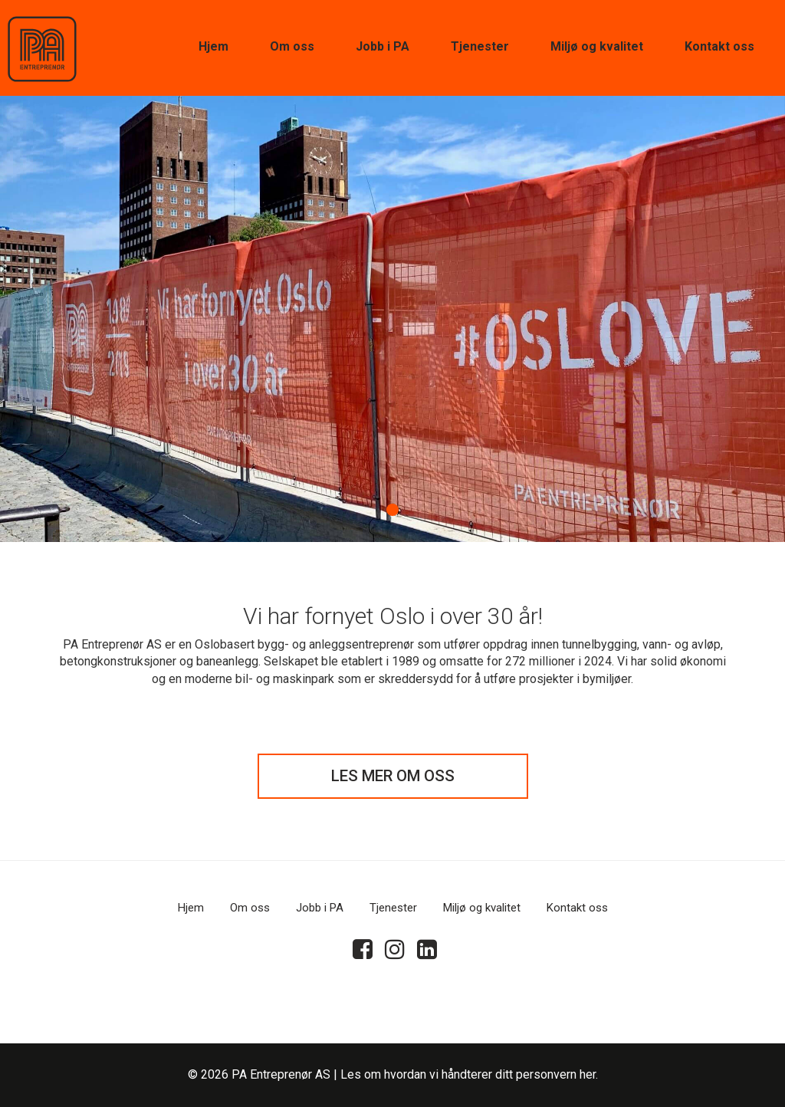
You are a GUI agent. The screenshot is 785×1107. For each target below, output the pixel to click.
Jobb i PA (382, 46)
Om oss (292, 46)
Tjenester (480, 46)
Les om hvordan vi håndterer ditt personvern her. (469, 1074)
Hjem (213, 46)
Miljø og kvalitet (596, 46)
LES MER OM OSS (393, 776)
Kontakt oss (719, 46)
